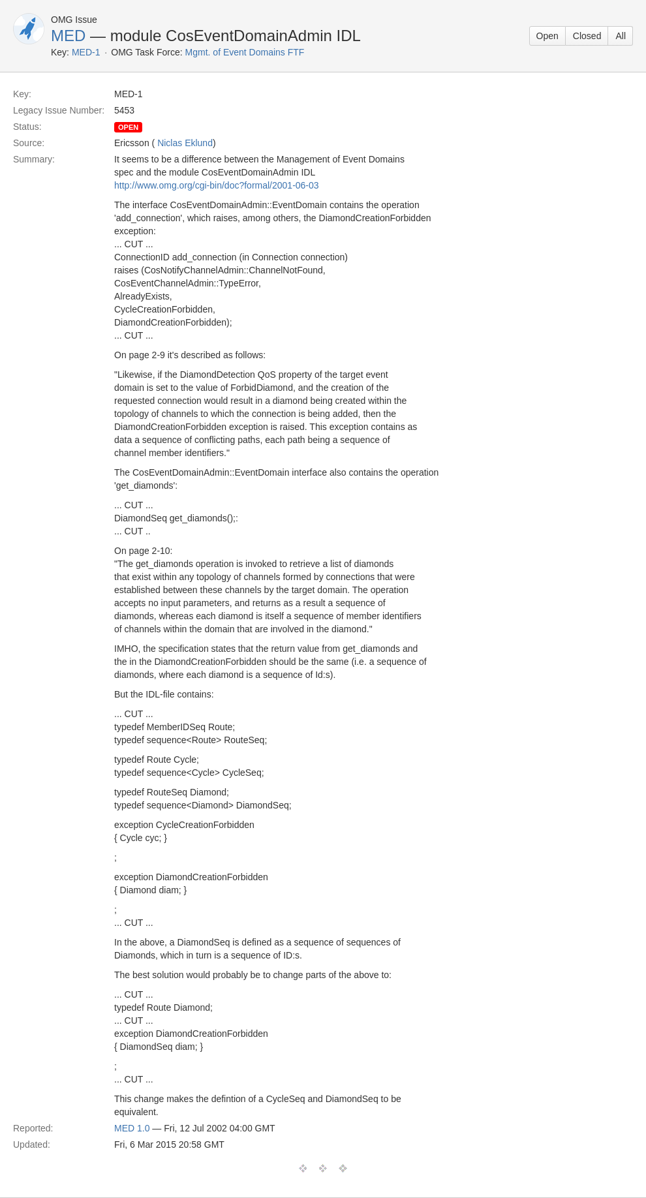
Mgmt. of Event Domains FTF (245, 52)
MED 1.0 (131, 1128)
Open (547, 36)
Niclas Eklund (185, 143)
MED (68, 35)
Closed (587, 36)
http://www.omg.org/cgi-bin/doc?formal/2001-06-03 (216, 185)
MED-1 (86, 52)
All (620, 36)
